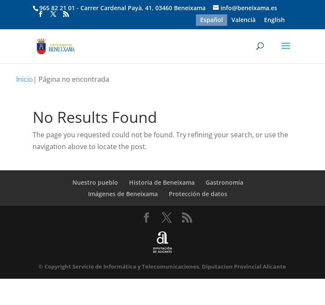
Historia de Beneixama (162, 182)
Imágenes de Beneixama (123, 194)
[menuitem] (211, 19)
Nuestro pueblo (95, 182)
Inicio (24, 79)
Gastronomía (224, 182)
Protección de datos (198, 194)
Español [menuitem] (211, 20)
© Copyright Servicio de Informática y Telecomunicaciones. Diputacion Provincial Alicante (162, 266)
